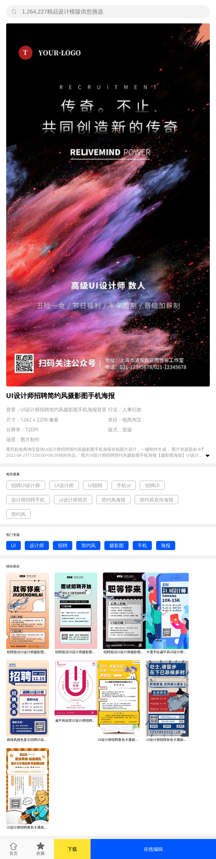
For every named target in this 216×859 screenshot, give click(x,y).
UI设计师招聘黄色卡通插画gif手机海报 (119, 739)
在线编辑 (153, 849)
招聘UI (152, 485)
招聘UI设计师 (25, 485)
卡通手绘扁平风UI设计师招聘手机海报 (167, 652)
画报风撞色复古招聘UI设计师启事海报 (28, 739)
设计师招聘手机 (28, 499)
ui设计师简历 (73, 499)
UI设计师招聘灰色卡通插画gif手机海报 (167, 739)
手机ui (123, 485)
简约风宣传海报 (156, 499)
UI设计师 (63, 485)
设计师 (37, 545)
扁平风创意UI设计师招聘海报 (76, 720)
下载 (72, 849)
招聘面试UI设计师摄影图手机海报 (28, 652)
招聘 (63, 545)
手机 (142, 545)
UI (13, 545)
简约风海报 (113, 499)
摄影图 (116, 545)
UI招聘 (95, 485)
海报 (165, 545)
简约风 (18, 514)
